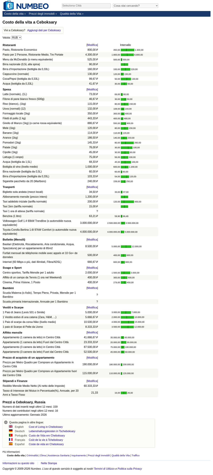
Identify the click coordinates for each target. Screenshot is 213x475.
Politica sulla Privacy (130, 468)
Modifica (92, 45)
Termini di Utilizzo (104, 468)
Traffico (135, 455)
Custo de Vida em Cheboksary (47, 435)
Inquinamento (78, 455)
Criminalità (32, 455)
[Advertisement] (186, 40)
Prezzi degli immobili (42, 13)
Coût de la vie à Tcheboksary (46, 439)
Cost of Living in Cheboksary (46, 426)
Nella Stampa (49, 463)
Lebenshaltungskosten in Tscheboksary (52, 431)
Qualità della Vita (70, 13)
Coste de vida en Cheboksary (46, 444)
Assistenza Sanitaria (58, 455)
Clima (43, 455)
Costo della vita (13, 13)
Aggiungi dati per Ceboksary (44, 30)
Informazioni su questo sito (18, 463)
